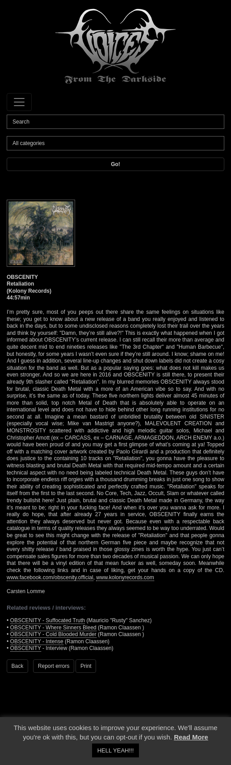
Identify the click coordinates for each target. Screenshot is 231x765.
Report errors (54, 666)
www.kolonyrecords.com (125, 577)
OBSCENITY (25, 648)
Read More (191, 737)
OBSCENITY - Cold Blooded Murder (53, 634)
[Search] (115, 122)
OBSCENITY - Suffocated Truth (47, 620)
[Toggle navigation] (19, 102)
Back (18, 666)
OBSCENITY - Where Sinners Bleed (53, 627)
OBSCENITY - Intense (36, 641)
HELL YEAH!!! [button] (115, 750)
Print (86, 666)
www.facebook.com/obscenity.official (50, 577)
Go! (115, 164)
